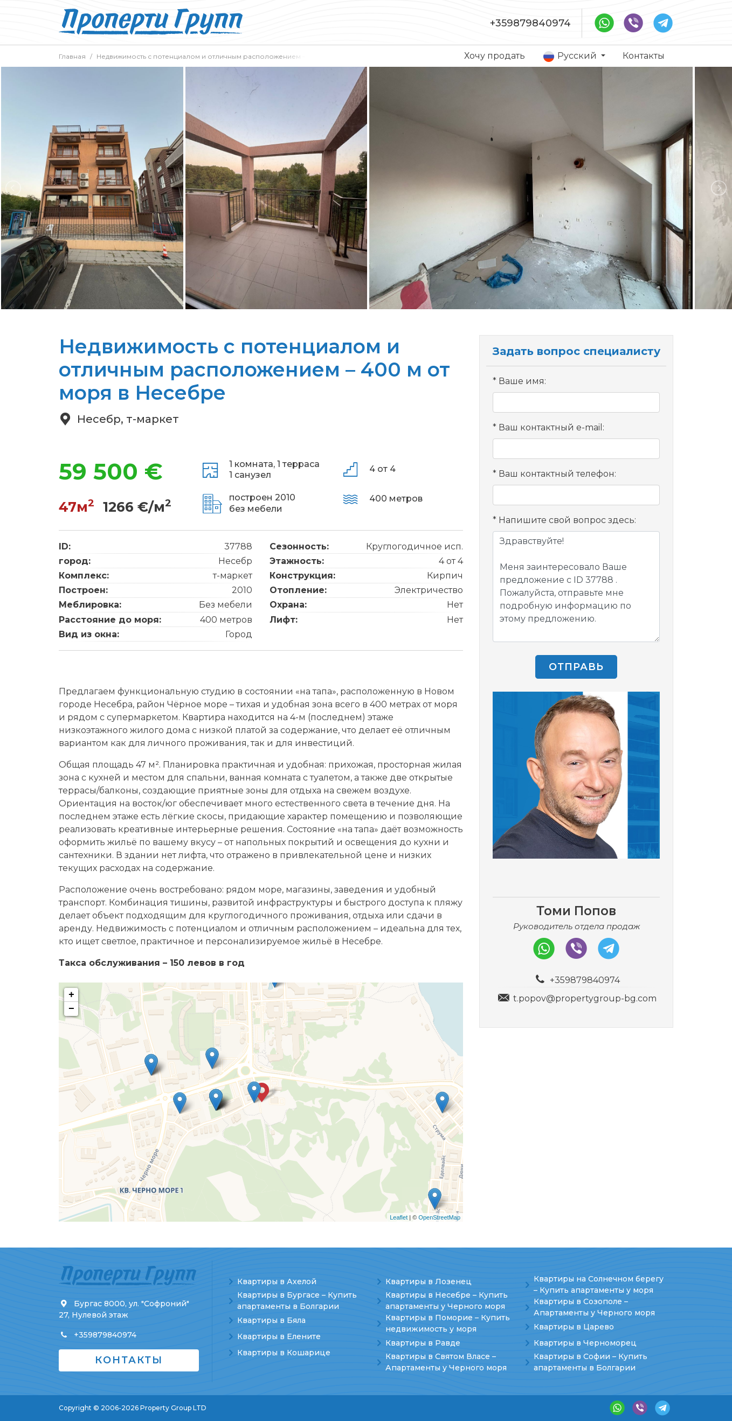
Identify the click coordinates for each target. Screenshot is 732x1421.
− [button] (71, 1008)
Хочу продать (494, 56)
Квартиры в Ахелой (276, 1281)
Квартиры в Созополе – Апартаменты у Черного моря (594, 1307)
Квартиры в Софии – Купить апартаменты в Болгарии (590, 1362)
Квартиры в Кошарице (283, 1352)
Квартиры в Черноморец (585, 1343)
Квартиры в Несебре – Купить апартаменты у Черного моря (446, 1300)
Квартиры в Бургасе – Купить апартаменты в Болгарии (297, 1300)
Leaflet (399, 1217)
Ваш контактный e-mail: (551, 427)
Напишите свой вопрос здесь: (567, 520)
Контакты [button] (129, 1360)
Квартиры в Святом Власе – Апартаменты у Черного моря (446, 1362)
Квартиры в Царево (574, 1327)
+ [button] (71, 994)
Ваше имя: (522, 381)
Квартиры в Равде (422, 1343)
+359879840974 (530, 23)
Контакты (644, 56)
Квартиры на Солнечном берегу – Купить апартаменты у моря (599, 1284)
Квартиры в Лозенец (428, 1281)
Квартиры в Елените (279, 1336)
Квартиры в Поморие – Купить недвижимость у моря (447, 1323)
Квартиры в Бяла (271, 1320)
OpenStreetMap (439, 1217)
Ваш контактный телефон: (557, 474)
